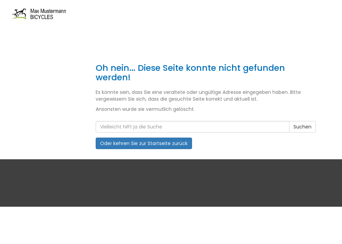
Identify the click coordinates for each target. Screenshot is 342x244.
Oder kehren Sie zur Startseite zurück (144, 143)
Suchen (302, 126)
